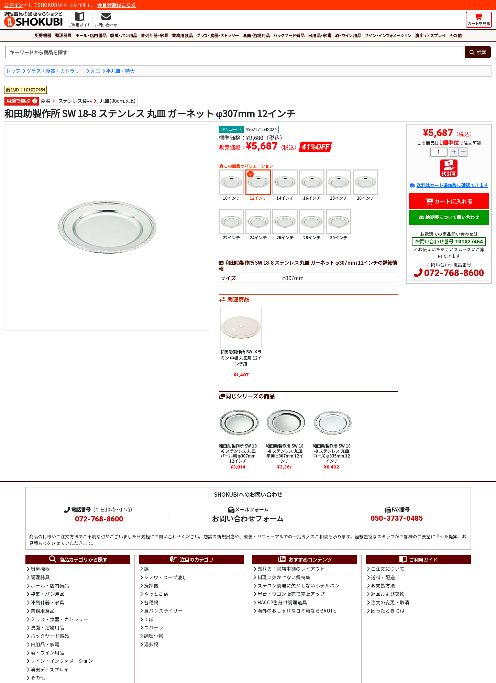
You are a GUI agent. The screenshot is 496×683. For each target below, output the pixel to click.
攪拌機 (151, 585)
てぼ (149, 619)
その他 (455, 35)
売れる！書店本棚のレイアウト (291, 568)
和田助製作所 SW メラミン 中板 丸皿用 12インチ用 (241, 357)
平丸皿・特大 (120, 70)
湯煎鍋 (151, 644)
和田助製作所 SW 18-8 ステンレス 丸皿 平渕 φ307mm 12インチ (285, 453)
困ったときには (388, 610)
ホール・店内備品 (91, 35)
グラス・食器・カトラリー (217, 35)
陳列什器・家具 (154, 35)
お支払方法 (383, 585)
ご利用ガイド (418, 559)
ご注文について (388, 568)
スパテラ (153, 627)
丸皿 (95, 70)
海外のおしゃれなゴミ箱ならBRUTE (296, 610)
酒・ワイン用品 (348, 35)
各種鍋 (151, 602)
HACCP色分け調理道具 (282, 602)
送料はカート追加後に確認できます (449, 185)
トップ (13, 70)
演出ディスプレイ (430, 35)
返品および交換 (388, 593)
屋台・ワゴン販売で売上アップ (291, 593)
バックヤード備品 (289, 35)
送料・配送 (383, 577)
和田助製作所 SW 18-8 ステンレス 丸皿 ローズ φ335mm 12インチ (332, 453)
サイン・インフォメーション (388, 35)
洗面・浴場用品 (256, 35)
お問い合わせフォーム (248, 518)
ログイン (13, 4)
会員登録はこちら (116, 4)
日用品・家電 (319, 35)
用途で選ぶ (18, 100)
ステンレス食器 (75, 100)
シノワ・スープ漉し (165, 577)
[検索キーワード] (235, 52)
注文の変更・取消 (390, 602)
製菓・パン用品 (123, 35)
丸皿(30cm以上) (117, 100)
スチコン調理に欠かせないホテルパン (298, 585)
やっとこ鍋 (156, 593)
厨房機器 (42, 35)
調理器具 (63, 35)
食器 (45, 100)
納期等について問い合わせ (449, 217)
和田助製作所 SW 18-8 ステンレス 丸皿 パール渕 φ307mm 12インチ (238, 453)
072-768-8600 (454, 273)
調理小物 (153, 635)
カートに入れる (449, 201)
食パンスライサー (163, 610)
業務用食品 (182, 35)
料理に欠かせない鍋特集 (283, 577)
